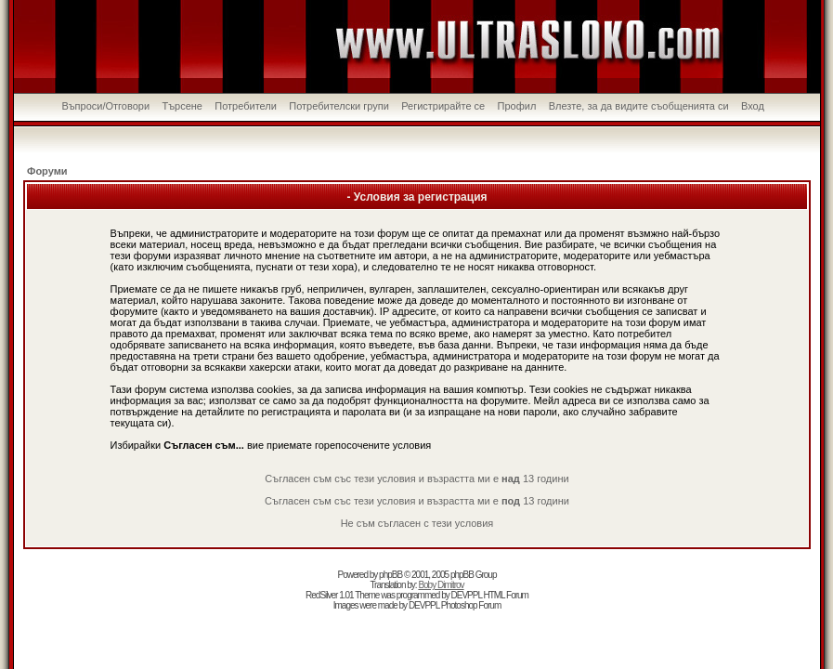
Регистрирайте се (443, 106)
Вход (752, 106)
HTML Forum (505, 595)
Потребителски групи (339, 106)
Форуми (47, 171)
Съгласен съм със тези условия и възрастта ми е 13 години (416, 478)
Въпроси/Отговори (105, 106)
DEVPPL (466, 595)
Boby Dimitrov (440, 585)
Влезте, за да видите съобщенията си (639, 106)
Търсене (182, 106)
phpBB (390, 575)
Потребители (246, 106)
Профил (517, 106)
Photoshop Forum (471, 605)
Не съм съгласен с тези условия (417, 523)
